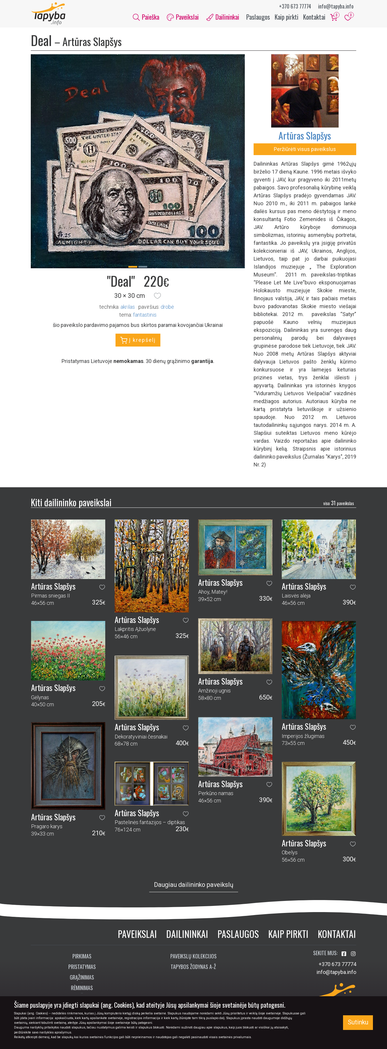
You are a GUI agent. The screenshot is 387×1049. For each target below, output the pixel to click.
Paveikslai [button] (183, 17)
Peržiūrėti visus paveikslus (305, 150)
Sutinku (358, 1022)
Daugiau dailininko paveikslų (193, 885)
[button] (157, 296)
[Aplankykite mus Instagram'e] (353, 955)
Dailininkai (187, 934)
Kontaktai (314, 17)
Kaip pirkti (286, 17)
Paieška (146, 17)
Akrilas (127, 307)
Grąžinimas (82, 978)
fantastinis (145, 315)
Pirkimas (81, 957)
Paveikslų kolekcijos (193, 957)
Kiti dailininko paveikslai (71, 503)
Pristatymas (82, 967)
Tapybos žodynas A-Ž (193, 967)
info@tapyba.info (336, 6)
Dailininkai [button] (222, 17)
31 (338, 503)
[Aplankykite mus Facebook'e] (344, 955)
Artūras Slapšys (305, 136)
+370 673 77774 (295, 6)
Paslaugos (258, 17)
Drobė (167, 307)
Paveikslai (137, 934)
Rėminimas (82, 988)
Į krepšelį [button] (138, 340)
